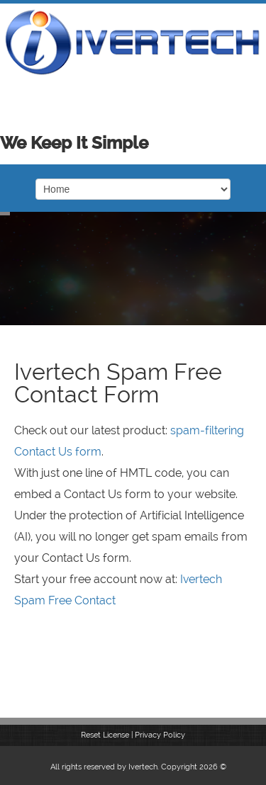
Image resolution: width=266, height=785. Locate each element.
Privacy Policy (160, 735)
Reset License (105, 735)
